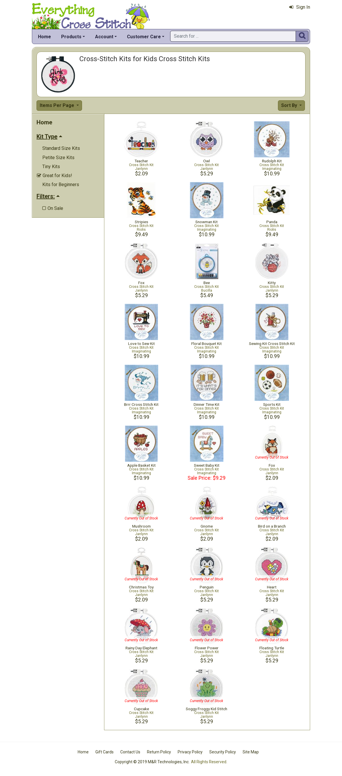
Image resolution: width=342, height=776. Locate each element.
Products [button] (71, 36)
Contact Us (130, 752)
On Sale (52, 208)
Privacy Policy (190, 752)
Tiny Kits (51, 166)
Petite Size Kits (58, 157)
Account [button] (104, 36)
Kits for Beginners (60, 184)
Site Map (251, 752)
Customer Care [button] (144, 36)
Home (44, 36)
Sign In (299, 7)
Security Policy (222, 752)
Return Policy (159, 752)
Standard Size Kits (61, 148)
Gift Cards (104, 752)
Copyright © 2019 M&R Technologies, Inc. (152, 761)
